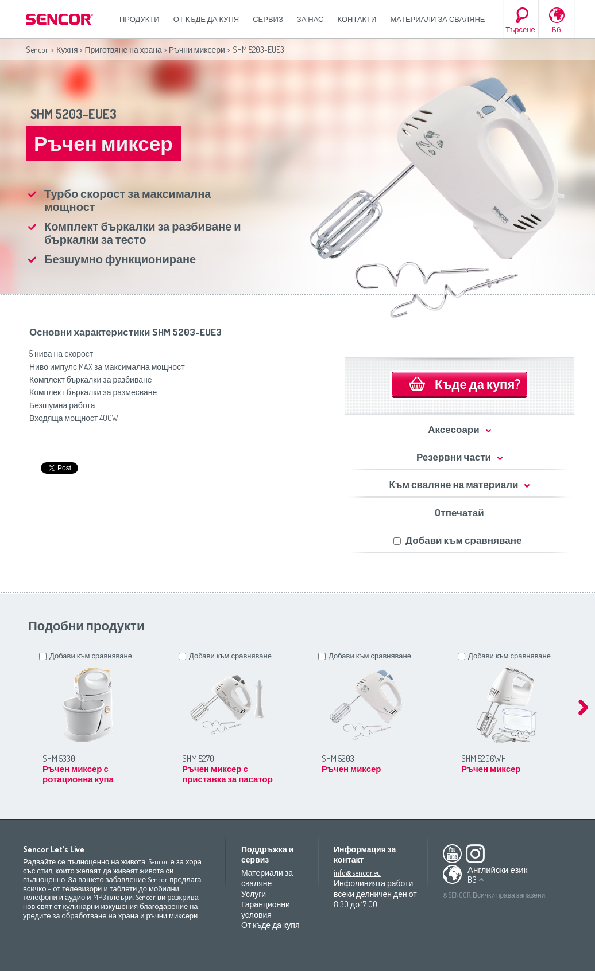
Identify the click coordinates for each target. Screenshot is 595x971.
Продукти (139, 19)
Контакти (357, 19)
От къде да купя (206, 19)
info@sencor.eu (357, 873)
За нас (310, 19)
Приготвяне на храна (122, 49)
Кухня (67, 49)
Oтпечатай (459, 512)
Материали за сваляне (437, 19)
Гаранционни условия (265, 909)
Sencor (37, 49)
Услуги (253, 894)
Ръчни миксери (197, 49)
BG (556, 29)
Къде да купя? (477, 384)
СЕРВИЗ (268, 19)
